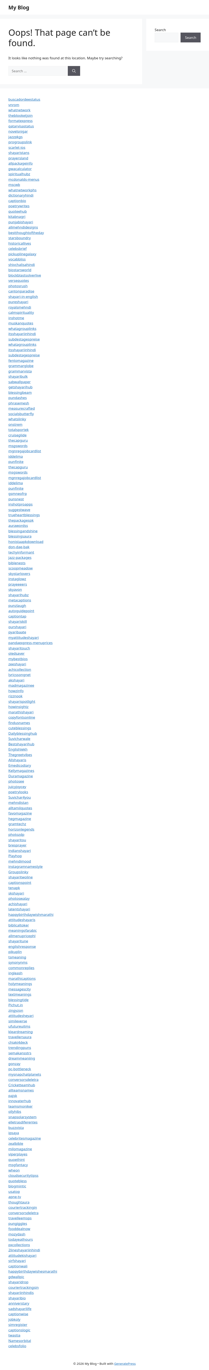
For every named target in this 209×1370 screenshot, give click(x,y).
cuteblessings (19, 728)
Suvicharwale (19, 738)
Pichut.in (15, 1005)
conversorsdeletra (23, 1079)
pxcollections (19, 1244)
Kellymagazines (21, 770)
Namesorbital (19, 1340)
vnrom (13, 104)
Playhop (15, 855)
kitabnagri (17, 216)
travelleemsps (20, 1218)
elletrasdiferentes (22, 1122)
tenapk (14, 887)
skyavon (15, 589)
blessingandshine (23, 531)
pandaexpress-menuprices (30, 642)
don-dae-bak (18, 546)
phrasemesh (18, 403)
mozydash (16, 1234)
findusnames (19, 722)
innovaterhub (19, 1100)
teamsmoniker (20, 1106)
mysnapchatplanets (24, 1074)
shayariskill (17, 621)
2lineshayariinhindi (24, 1250)
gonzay (14, 1063)
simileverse (17, 1021)
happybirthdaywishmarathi (31, 914)
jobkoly (14, 1319)
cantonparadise (21, 291)
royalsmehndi (19, 307)
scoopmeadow (20, 568)
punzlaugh (17, 605)
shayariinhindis (21, 1292)
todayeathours (20, 1239)
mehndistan (18, 802)
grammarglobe (20, 365)
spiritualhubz (19, 174)
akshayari (16, 680)
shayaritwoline (20, 877)
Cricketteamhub (21, 1085)
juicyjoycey (17, 786)
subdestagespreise (24, 339)
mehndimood (19, 861)
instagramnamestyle (25, 866)
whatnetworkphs (22, 190)
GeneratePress (125, 1363)
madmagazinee (21, 685)
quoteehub (17, 211)
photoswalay (18, 898)
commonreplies (21, 967)
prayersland (18, 158)
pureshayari (18, 301)
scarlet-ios (16, 147)
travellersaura (19, 1036)
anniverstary (18, 1303)
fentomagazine (20, 360)
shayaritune (18, 941)
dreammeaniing (21, 1058)
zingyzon (15, 1010)
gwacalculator (20, 168)
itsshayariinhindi (22, 333)
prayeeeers (17, 584)
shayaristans (18, 152)
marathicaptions (22, 978)
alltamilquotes (20, 808)
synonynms (17, 962)
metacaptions (19, 600)
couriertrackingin (22, 1207)
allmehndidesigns (23, 227)
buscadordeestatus (24, 99)
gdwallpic (16, 1276)
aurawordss (18, 525)
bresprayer (17, 845)
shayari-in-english (23, 296)
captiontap (17, 616)
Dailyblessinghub (22, 733)
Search (160, 29)
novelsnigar (18, 131)
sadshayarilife (19, 1308)
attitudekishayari (22, 1255)
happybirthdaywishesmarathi (32, 1271)
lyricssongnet (19, 674)
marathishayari (20, 712)
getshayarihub (20, 387)
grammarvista (20, 371)
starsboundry (19, 237)
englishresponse (22, 946)
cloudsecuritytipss (23, 1175)
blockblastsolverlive (24, 275)
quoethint (16, 1159)
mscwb (14, 184)
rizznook (15, 696)
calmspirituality (21, 312)
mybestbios (18, 658)
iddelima (15, 456)
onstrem (15, 424)
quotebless (17, 1180)
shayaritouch (19, 648)
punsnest (16, 499)
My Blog (18, 7)
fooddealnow (19, 1228)
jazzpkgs (15, 136)
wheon (14, 1170)
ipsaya (13, 1132)
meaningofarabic (22, 930)
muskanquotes (20, 323)
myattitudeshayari (23, 637)
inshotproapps (20, 504)
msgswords (18, 445)
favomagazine (20, 813)
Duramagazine (20, 776)
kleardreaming (20, 1031)
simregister (17, 1324)
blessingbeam (20, 392)
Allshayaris (17, 759)
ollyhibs (14, 1111)
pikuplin (15, 951)
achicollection (19, 669)
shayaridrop (18, 1282)
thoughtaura (18, 1202)
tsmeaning (17, 957)
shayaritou (17, 840)
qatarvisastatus (21, 126)
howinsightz (18, 706)
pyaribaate (17, 632)
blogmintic (17, 1186)
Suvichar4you (19, 797)
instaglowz (17, 578)
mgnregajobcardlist (24, 451)
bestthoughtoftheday (26, 232)
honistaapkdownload (26, 541)
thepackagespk (21, 520)
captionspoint (19, 882)
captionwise (18, 1314)
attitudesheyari (20, 1015)
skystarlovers (19, 573)
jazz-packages (19, 557)
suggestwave (19, 509)
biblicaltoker (18, 925)
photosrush (18, 285)
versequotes (18, 280)
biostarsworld (19, 269)
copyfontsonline (21, 717)
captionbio (17, 200)
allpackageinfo (20, 163)
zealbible (15, 1143)
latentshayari (19, 909)
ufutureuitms (19, 1026)
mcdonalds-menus (23, 179)
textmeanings (19, 994)
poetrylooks (18, 791)
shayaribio (17, 1298)
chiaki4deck (18, 1042)
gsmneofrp (17, 493)
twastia (14, 1335)
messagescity (19, 989)
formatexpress (20, 120)
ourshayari (17, 626)
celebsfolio (17, 1345)
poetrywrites (18, 205)
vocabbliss (17, 259)
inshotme (16, 317)
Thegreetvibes (20, 754)
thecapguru (18, 440)
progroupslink (20, 142)
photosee (16, 781)
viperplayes (17, 1154)
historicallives (19, 243)
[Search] (74, 71)
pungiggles (17, 1223)
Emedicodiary (19, 765)
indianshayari (19, 850)
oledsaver (16, 653)
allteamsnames (21, 1090)
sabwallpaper (19, 381)
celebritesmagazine (24, 1138)
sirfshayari (17, 1260)
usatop (14, 1191)
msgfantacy (18, 1164)
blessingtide (18, 999)
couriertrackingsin (23, 1287)
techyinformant (21, 552)
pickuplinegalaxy (22, 254)
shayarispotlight (21, 701)
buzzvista (16, 1127)
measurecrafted (21, 408)
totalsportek (18, 429)
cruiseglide (17, 435)
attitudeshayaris (21, 919)
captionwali (17, 1266)
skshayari (16, 893)
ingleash (15, 973)
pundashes (17, 397)
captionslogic (19, 1330)
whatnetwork (19, 110)
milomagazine (20, 1148)
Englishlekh (17, 749)
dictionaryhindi (20, 195)
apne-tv (14, 1196)
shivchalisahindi (21, 264)
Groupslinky (18, 871)
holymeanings (20, 983)
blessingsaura (19, 536)
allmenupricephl (22, 935)
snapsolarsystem (22, 1117)
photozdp (16, 834)
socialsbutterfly (21, 413)
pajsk (12, 1095)
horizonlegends (21, 829)
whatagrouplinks (22, 328)
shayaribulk (18, 376)
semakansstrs (19, 1053)
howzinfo (16, 690)
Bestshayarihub (21, 744)
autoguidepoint (21, 610)
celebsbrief (17, 248)
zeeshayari (17, 664)
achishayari (17, 903)
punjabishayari (20, 222)
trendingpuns (19, 1047)
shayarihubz (18, 594)
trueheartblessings (24, 514)
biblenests (17, 562)
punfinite (15, 461)
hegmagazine (19, 818)
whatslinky (17, 419)
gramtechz (17, 823)
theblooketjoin (20, 115)
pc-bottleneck (19, 1068)
